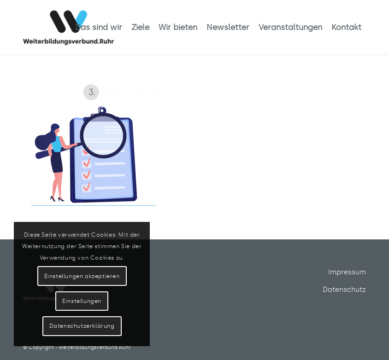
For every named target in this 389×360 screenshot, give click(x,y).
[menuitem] (99, 27)
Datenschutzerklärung (82, 326)
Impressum (347, 272)
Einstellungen (81, 301)
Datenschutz (344, 289)
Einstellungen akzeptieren (82, 276)
